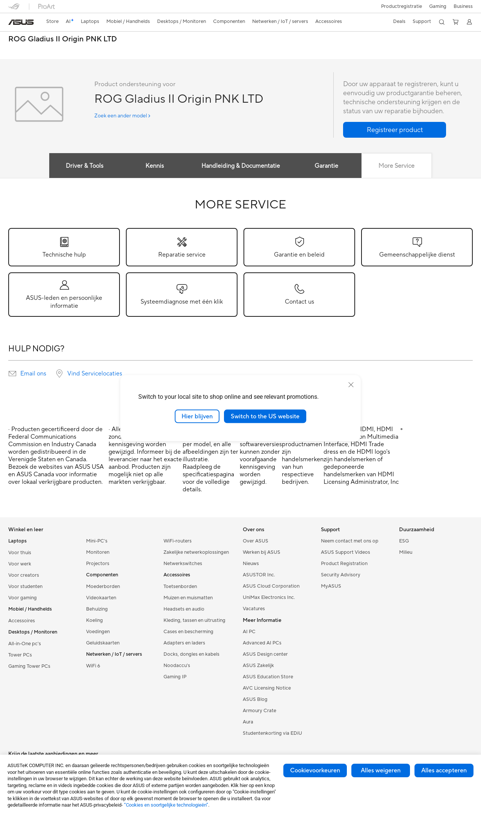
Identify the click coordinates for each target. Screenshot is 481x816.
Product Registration (344, 564)
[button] (437, 6)
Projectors (97, 564)
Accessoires (21, 621)
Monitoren (97, 552)
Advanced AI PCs (262, 643)
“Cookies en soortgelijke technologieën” (166, 805)
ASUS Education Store (268, 677)
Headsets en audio (183, 609)
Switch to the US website (265, 416)
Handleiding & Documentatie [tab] (240, 166)
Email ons (33, 373)
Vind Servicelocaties (94, 373)
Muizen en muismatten (188, 598)
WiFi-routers (177, 541)
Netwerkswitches (182, 564)
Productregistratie (400, 6)
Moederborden (103, 587)
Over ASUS (255, 541)
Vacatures (254, 609)
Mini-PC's (96, 541)
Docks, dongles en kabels (191, 654)
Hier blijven (197, 416)
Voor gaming (22, 598)
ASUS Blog (255, 699)
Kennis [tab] (154, 166)
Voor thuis (19, 553)
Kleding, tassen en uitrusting (194, 620)
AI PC (249, 632)
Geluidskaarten (102, 643)
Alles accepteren (444, 770)
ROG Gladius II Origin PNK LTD (62, 39)
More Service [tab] (397, 166)
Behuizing (97, 609)
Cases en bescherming (188, 632)
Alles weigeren (381, 770)
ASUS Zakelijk (258, 666)
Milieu (405, 552)
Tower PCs (20, 655)
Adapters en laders (184, 643)
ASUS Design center (265, 654)
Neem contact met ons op (349, 541)
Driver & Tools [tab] (84, 166)
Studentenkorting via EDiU (272, 733)
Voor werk (19, 564)
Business (463, 6)
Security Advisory (340, 575)
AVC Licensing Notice (267, 688)
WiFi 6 (93, 666)
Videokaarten (101, 598)
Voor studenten (25, 587)
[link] (21, 22)
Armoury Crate (259, 711)
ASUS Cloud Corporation (271, 586)
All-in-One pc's (24, 644)
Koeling (94, 620)
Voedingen (98, 632)
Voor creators (23, 575)
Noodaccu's (176, 666)
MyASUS (331, 586)
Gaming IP (174, 677)
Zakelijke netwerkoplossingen (196, 552)
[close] (351, 384)
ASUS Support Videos (345, 552)
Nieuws (251, 564)
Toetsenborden (180, 587)
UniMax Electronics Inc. (269, 597)
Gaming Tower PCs (29, 666)
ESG (404, 541)
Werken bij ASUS (261, 552)
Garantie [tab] (326, 166)
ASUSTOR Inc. (259, 575)
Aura (248, 722)
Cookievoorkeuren (315, 770)
